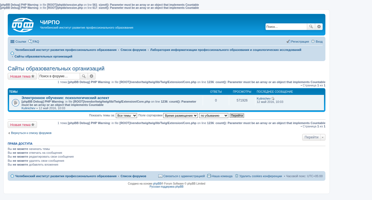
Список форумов (133, 176)
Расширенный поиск (319, 26)
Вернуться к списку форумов (31, 133)
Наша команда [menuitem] (222, 176)
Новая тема (20, 76)
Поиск (311, 26)
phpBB (157, 183)
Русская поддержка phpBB (166, 186)
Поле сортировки (168, 115)
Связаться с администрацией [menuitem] (184, 176)
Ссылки (20, 41)
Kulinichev (28, 108)
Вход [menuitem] (319, 41)
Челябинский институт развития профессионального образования (66, 176)
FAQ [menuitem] (36, 41)
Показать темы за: (113, 115)
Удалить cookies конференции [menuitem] (260, 176)
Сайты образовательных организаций (56, 68)
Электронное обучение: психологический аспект (65, 98)
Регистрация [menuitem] (300, 41)
